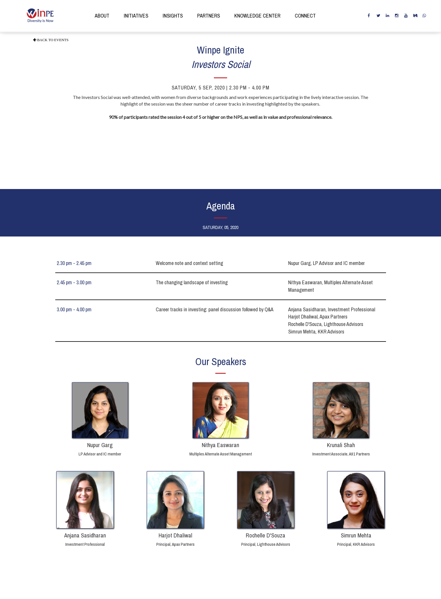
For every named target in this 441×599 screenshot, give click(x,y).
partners (208, 15)
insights (173, 15)
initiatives (136, 15)
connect (305, 15)
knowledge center (257, 15)
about (102, 15)
